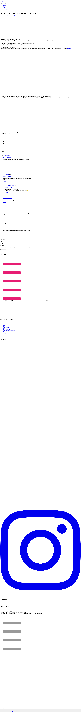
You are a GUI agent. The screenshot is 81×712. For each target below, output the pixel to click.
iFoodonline (44, 146)
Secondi (4, 333)
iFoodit (35, 146)
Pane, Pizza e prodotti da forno (9, 330)
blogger (21, 146)
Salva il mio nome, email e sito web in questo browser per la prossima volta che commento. (19, 247)
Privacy (1, 706)
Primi (4, 331)
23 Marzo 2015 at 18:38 (7, 166)
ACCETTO (5, 711)
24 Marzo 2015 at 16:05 (7, 198)
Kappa (6, 164)
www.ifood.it (69, 48)
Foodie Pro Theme (11, 708)
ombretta (7, 174)
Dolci (4, 326)
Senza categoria (11, 146)
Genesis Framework (30, 708)
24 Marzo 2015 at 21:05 (9, 221)
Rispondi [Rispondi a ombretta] (4, 181)
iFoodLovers (39, 146)
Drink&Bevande (6, 327)
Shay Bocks (19, 708)
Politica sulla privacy (11, 711)
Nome (1, 241)
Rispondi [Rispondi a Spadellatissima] (6, 192)
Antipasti (4, 324)
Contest (4, 325)
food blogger (28, 146)
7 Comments (16, 15)
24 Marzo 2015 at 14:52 (7, 176)
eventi (24, 146)
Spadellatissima (3, 1)
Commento (2, 239)
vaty (6, 205)
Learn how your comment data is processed (23, 251)
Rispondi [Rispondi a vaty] (4, 216)
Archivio (2, 606)
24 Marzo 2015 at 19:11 (7, 207)
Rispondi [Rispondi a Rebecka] (4, 202)
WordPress (41, 708)
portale (48, 146)
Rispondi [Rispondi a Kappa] (4, 170)
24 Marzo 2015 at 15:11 (9, 187)
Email (1, 243)
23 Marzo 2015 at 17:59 (7, 157)
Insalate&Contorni (6, 329)
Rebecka (7, 196)
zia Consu (7, 155)
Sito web (2, 245)
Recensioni (5, 332)
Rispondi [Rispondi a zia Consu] (4, 161)
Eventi (6, 146)
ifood (32, 146)
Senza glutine (5, 335)
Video (4, 336)
